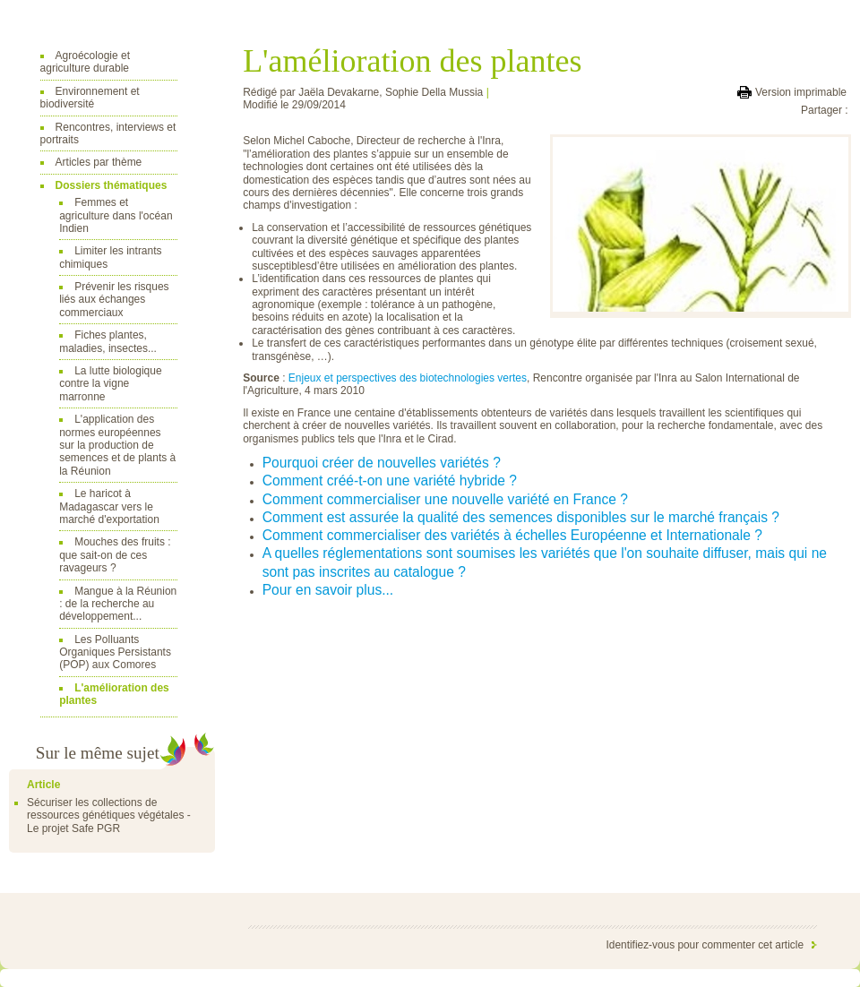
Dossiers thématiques (112, 185)
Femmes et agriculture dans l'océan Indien (115, 215)
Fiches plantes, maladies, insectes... (108, 341)
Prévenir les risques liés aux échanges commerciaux (113, 299)
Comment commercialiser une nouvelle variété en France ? (445, 499)
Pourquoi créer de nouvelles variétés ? (381, 462)
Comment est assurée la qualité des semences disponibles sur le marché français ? (520, 517)
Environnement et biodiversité (90, 97)
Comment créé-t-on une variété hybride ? (389, 480)
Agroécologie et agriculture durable (85, 61)
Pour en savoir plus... (327, 589)
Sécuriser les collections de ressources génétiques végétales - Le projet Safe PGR (109, 815)
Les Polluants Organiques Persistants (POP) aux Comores (115, 652)
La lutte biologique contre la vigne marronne (110, 384)
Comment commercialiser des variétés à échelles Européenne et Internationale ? (512, 535)
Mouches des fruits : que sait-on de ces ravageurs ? (114, 555)
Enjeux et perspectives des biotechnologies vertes (407, 378)
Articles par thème (99, 162)
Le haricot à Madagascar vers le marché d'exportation (109, 506)
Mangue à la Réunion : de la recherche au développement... (117, 604)
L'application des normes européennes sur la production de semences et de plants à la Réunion (117, 445)
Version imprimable (801, 92)
